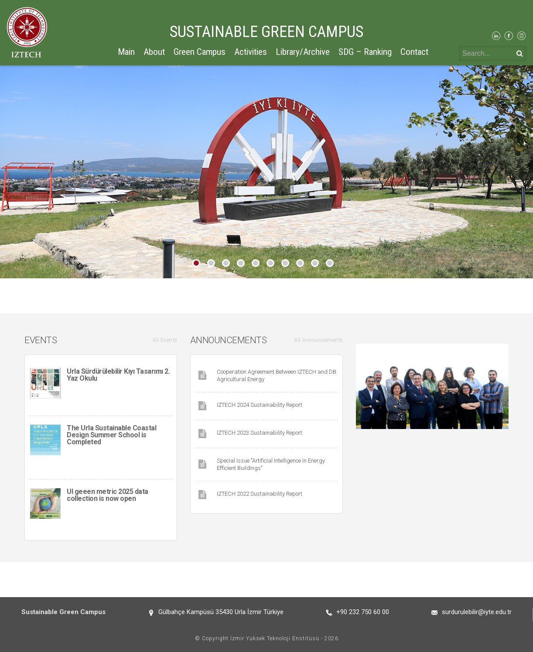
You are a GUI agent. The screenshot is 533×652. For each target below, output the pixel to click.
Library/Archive (303, 52)
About (154, 52)
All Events (165, 340)
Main (126, 52)
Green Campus (200, 52)
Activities (250, 52)
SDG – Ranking (365, 52)
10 (330, 263)
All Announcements (318, 340)
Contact (414, 52)
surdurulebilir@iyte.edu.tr (477, 612)
